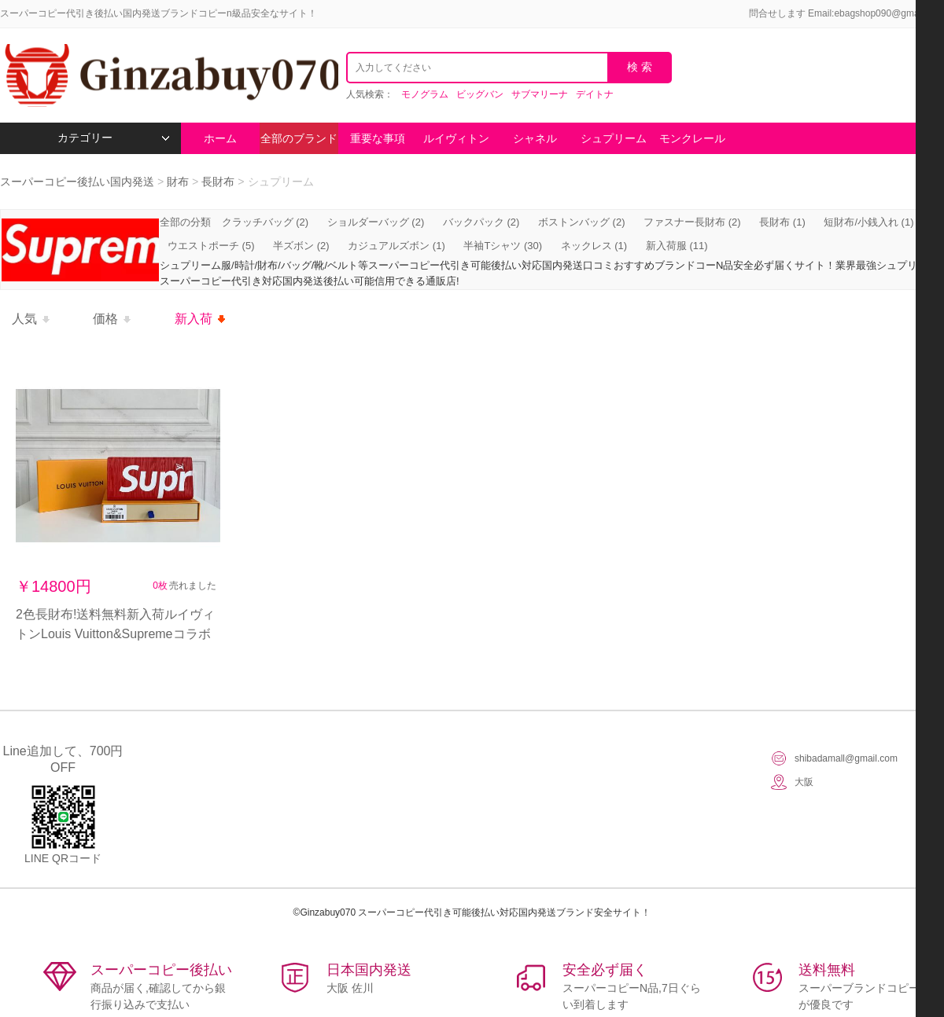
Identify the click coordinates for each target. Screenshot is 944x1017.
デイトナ (595, 94)
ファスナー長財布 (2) (692, 222)
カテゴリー (113, 138)
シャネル (535, 138)
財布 (178, 181)
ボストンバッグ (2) (581, 222)
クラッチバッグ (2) (265, 222)
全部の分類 (187, 222)
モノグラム (424, 94)
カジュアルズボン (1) (396, 245)
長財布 (217, 181)
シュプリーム (614, 138)
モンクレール (692, 138)
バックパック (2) (481, 222)
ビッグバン (479, 94)
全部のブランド (298, 138)
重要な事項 (377, 138)
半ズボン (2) (301, 245)
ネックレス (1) (594, 245)
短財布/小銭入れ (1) (868, 222)
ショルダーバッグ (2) (376, 222)
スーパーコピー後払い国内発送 (78, 181)
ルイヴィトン (456, 138)
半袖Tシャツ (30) (502, 245)
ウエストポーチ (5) (211, 245)
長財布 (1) (782, 222)
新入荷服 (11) (677, 245)
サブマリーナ (539, 94)
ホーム (220, 138)
